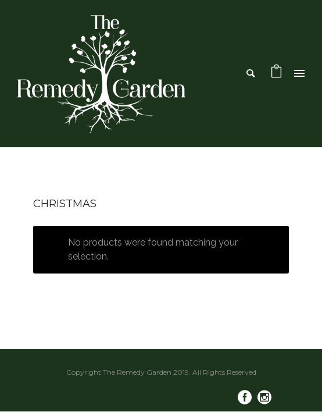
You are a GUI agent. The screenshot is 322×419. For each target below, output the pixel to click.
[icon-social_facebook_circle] (247, 398)
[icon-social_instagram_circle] (264, 398)
